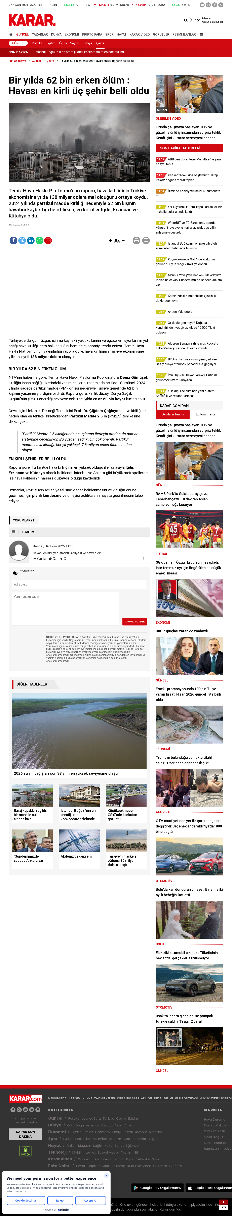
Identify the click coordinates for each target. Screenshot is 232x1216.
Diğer (153, 1138)
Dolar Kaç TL (213, 1137)
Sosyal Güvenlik (135, 1132)
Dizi (96, 1159)
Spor (109, 34)
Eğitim (50, 43)
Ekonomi (72, 34)
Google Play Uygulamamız (161, 1187)
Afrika (128, 1125)
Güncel (22, 34)
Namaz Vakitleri (216, 1125)
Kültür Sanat (114, 1145)
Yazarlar (40, 34)
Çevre (100, 43)
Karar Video (140, 34)
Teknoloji (57, 1152)
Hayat (121, 34)
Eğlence (132, 1145)
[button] (110, 241)
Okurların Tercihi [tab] (173, 414)
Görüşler (161, 34)
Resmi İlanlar (184, 34)
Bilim (138, 1152)
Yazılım (126, 1152)
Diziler (71, 1145)
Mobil (76, 1152)
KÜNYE (87, 1098)
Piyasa (76, 1132)
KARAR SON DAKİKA (25, 1134)
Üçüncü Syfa (91, 1118)
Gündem (84, 1159)
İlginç (130, 1159)
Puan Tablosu (214, 1131)
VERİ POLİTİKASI (186, 1098)
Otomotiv (102, 1132)
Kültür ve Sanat (139, 1166)
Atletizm (115, 1138)
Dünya (56, 34)
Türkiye (87, 43)
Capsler (93, 1166)
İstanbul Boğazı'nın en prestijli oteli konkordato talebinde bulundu (80, 52)
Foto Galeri (59, 1166)
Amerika (92, 1125)
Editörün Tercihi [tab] (206, 414)
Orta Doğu (75, 1125)
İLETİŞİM (74, 1098)
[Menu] (200, 34)
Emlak (88, 1132)
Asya (118, 1125)
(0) (65, 558)
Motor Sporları (135, 1138)
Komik (119, 1159)
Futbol (68, 1138)
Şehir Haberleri (215, 1143)
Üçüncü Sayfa (68, 43)
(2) (54, 558)
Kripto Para (92, 34)
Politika (37, 43)
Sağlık (98, 1145)
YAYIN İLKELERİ (104, 1098)
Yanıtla (41, 558)
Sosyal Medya (108, 1152)
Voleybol (100, 1138)
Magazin (84, 1145)
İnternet (89, 1152)
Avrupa (107, 1125)
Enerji (116, 1132)
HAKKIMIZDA (57, 1098)
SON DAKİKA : (19, 52)
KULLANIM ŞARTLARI (131, 1098)
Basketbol (83, 1138)
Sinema (106, 1159)
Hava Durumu (214, 1119)
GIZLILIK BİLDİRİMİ (160, 1098)
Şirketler (155, 1132)
